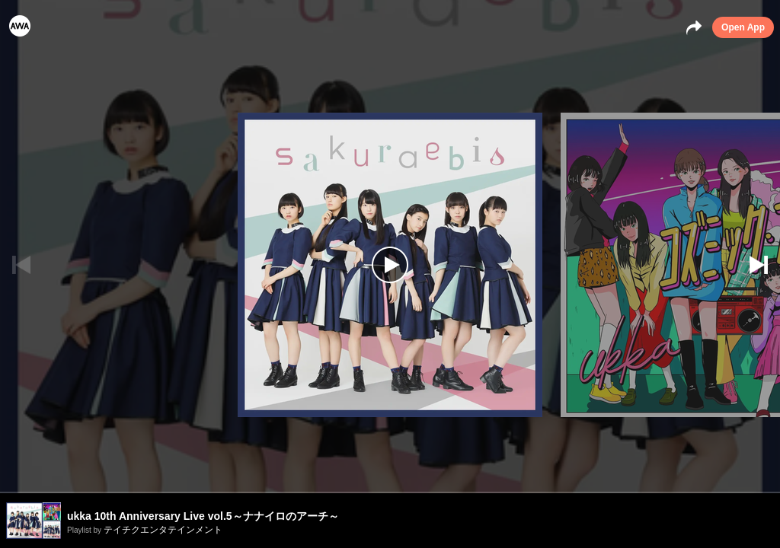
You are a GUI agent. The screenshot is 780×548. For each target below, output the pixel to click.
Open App (743, 27)
